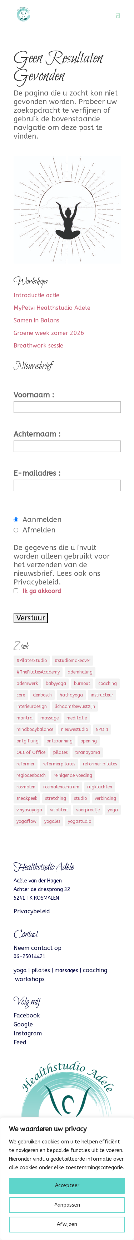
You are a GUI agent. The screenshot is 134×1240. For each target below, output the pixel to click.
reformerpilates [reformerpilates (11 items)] (59, 763)
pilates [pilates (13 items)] (60, 752)
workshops (30, 979)
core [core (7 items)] (20, 695)
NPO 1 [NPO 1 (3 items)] (102, 729)
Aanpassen (67, 1205)
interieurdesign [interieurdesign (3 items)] (31, 706)
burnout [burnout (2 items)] (82, 683)
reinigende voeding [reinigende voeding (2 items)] (73, 775)
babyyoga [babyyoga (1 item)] (56, 683)
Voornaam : (34, 395)
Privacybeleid (32, 911)
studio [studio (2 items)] (80, 798)
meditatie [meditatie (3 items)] (76, 718)
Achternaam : (37, 434)
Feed (20, 1042)
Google (23, 1024)
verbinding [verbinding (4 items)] (105, 798)
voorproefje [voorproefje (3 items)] (88, 809)
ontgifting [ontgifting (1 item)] (27, 740)
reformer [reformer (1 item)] (25, 763)
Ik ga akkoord (42, 591)
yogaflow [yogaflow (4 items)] (26, 821)
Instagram (28, 1033)
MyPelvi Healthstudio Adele (52, 307)
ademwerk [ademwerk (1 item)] (27, 683)
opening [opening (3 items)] (88, 740)
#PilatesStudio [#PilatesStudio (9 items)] (31, 660)
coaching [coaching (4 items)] (107, 683)
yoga (20, 970)
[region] (67, 1178)
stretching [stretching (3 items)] (55, 798)
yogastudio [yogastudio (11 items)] (79, 821)
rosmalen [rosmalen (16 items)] (25, 786)
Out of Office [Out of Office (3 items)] (30, 752)
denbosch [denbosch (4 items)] (42, 695)
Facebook (27, 1015)
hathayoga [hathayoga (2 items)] (71, 695)
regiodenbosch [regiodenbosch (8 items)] (31, 775)
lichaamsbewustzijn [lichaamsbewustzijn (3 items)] (75, 706)
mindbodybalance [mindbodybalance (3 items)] (34, 729)
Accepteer (67, 1186)
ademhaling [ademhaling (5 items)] (80, 672)
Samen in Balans (36, 320)
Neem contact (33, 948)
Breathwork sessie (38, 345)
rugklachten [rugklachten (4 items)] (99, 786)
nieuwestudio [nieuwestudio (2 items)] (74, 729)
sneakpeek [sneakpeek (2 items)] (26, 798)
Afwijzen (67, 1224)
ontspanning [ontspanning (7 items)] (59, 740)
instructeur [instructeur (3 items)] (102, 695)
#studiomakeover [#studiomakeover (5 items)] (72, 660)
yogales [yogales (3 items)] (52, 821)
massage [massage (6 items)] (49, 718)
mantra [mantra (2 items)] (24, 718)
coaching (95, 970)
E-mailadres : (37, 473)
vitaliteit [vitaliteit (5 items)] (59, 809)
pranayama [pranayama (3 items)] (87, 752)
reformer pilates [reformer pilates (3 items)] (100, 763)
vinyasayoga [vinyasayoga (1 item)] (29, 809)
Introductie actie (36, 295)
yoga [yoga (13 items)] (113, 809)
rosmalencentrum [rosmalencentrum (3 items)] (61, 786)
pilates (40, 970)
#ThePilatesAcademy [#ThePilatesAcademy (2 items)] (38, 672)
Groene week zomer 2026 (49, 333)
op (57, 948)
